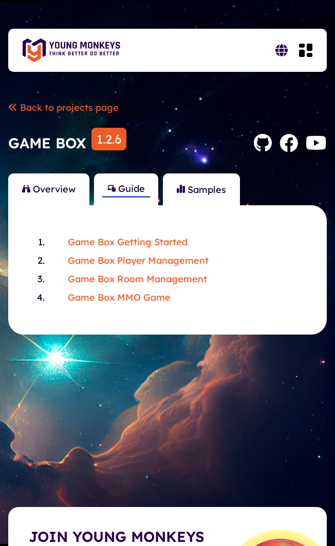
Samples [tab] (201, 190)
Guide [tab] (126, 188)
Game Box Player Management (138, 260)
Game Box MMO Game (119, 297)
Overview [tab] (49, 189)
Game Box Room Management (137, 279)
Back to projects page (63, 107)
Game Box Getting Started (128, 242)
